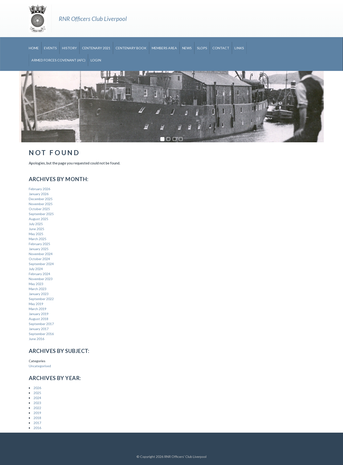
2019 (37, 413)
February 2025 (39, 244)
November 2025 (41, 204)
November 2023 (41, 279)
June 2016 (36, 339)
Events (50, 48)
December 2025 (41, 199)
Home (34, 48)
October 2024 (39, 259)
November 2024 (41, 254)
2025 (37, 393)
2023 (37, 403)
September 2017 (41, 324)
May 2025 (36, 234)
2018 (37, 418)
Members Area (164, 48)
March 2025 (37, 239)
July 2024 (36, 269)
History (69, 48)
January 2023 (39, 294)
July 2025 (36, 224)
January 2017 (39, 329)
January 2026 (39, 194)
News (187, 48)
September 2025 (41, 214)
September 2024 (41, 264)
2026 (37, 388)
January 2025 (39, 249)
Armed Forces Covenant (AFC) (58, 60)
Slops (202, 48)
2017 (37, 423)
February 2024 (39, 274)
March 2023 (37, 289)
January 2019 (39, 314)
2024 (37, 398)
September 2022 (41, 299)
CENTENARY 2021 (96, 48)
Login (96, 60)
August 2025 (38, 219)
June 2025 (36, 229)
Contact (220, 48)
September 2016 (41, 334)
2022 (37, 408)
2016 (37, 428)
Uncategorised (40, 366)
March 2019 (37, 309)
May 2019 (36, 304)
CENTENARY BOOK (131, 48)
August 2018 (38, 319)
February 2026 (39, 189)
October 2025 (39, 209)
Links (239, 48)
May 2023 (36, 284)
